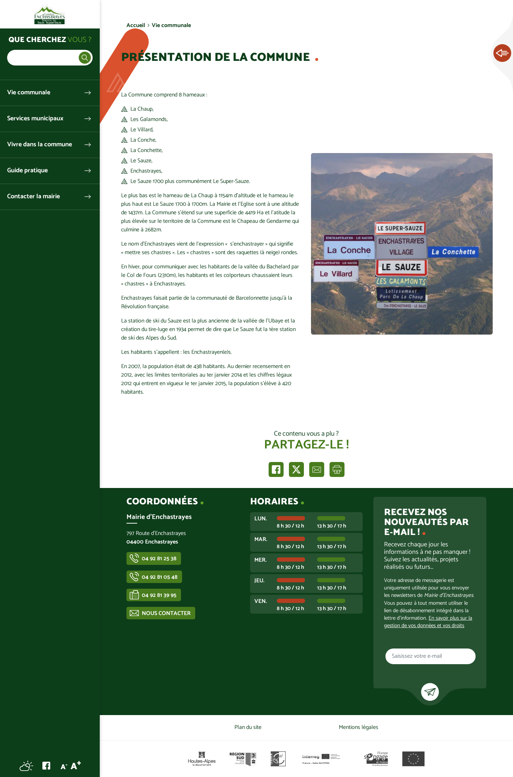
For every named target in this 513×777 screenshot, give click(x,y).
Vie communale (28, 93)
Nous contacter (166, 613)
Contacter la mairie (33, 196)
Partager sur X (296, 469)
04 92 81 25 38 (159, 558)
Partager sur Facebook (276, 469)
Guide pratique (27, 171)
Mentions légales (358, 727)
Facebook (46, 766)
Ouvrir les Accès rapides (502, 53)
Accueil (135, 25)
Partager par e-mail (316, 469)
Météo (26, 765)
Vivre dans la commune (39, 145)
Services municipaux (35, 119)
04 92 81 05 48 (159, 577)
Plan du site (247, 727)
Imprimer (337, 469)
